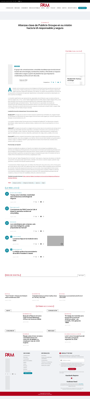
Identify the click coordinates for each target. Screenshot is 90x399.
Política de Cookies (45, 365)
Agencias (38, 182)
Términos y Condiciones (46, 362)
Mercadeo (17, 8)
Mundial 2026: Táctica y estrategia (74, 79)
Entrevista (68, 313)
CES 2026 (62, 293)
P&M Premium (82, 8)
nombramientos (27, 313)
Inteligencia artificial (17, 182)
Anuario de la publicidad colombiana (46, 358)
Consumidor (24, 8)
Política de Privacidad (46, 363)
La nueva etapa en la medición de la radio (25, 239)
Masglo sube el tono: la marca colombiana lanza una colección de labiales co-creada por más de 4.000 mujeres (32, 339)
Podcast (53, 8)
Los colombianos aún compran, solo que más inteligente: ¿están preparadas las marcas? (22, 226)
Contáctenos (44, 360)
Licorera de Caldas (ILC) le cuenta (73, 334)
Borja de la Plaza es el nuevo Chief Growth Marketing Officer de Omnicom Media (32, 317)
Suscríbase (43, 355)
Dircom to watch (72, 8)
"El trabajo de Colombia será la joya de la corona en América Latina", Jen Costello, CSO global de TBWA (74, 319)
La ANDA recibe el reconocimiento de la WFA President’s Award (25, 252)
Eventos (64, 8)
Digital (43, 8)
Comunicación (9, 8)
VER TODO (81, 275)
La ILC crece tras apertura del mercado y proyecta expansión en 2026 (74, 337)
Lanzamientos (36, 293)
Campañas (26, 334)
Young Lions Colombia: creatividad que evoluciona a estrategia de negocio (22, 196)
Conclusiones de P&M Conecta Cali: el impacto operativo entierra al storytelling (23, 211)
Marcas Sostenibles (34, 8)
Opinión (59, 8)
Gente (47, 8)
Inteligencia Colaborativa (28, 182)
